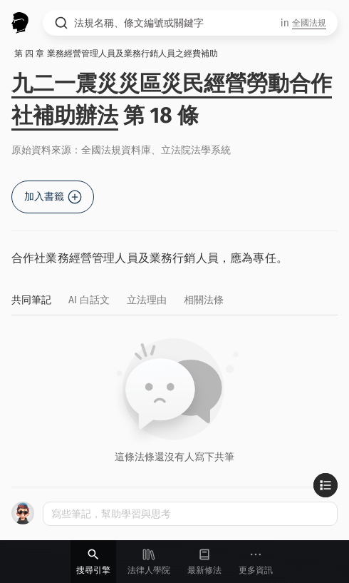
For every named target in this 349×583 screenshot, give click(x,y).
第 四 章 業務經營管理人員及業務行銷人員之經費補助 (116, 54)
